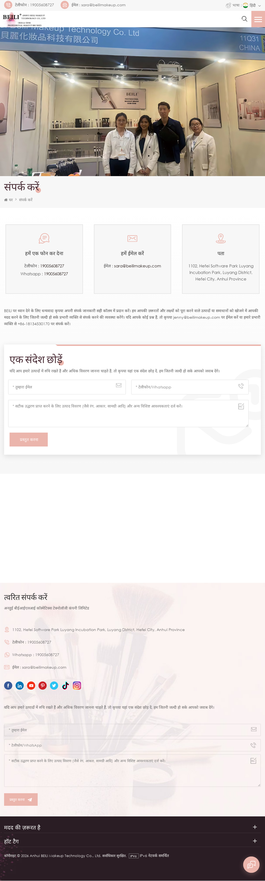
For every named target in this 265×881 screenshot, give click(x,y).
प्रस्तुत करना (21, 800)
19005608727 (42, 5)
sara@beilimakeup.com (103, 5)
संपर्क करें (25, 199)
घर (8, 199)
